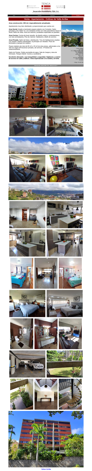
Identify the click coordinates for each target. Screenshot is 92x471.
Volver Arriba (46, 469)
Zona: (80, 49)
